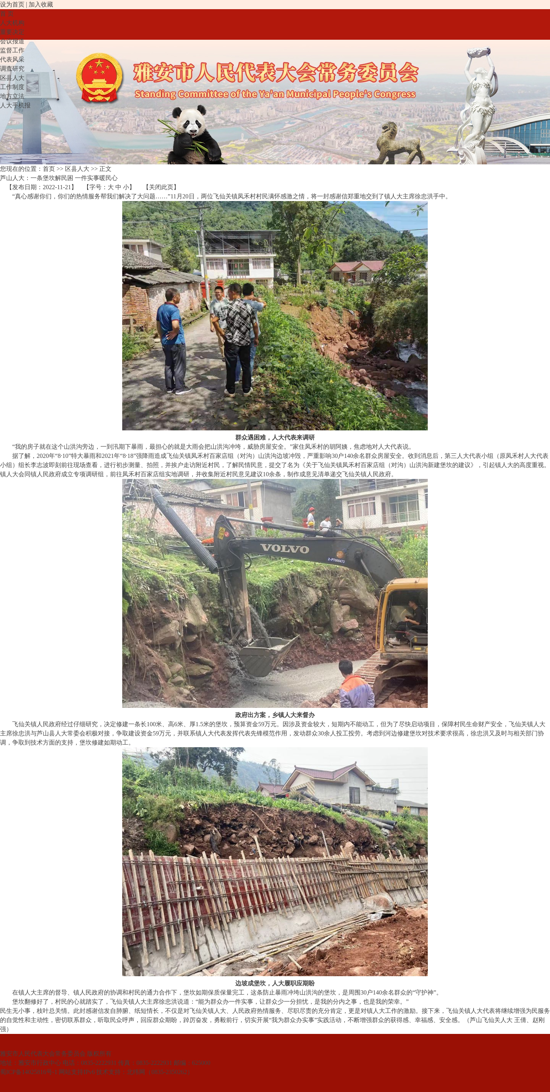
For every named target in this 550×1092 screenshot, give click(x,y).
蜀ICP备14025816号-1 (28, 1072)
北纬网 (136, 1072)
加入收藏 (41, 4)
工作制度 (12, 87)
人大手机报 (15, 105)
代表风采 (12, 59)
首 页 (7, 13)
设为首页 (12, 4)
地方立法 (12, 96)
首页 (49, 169)
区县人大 (12, 78)
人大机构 (12, 22)
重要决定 (12, 32)
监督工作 (12, 50)
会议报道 (12, 41)
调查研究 (12, 68)
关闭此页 (161, 187)
